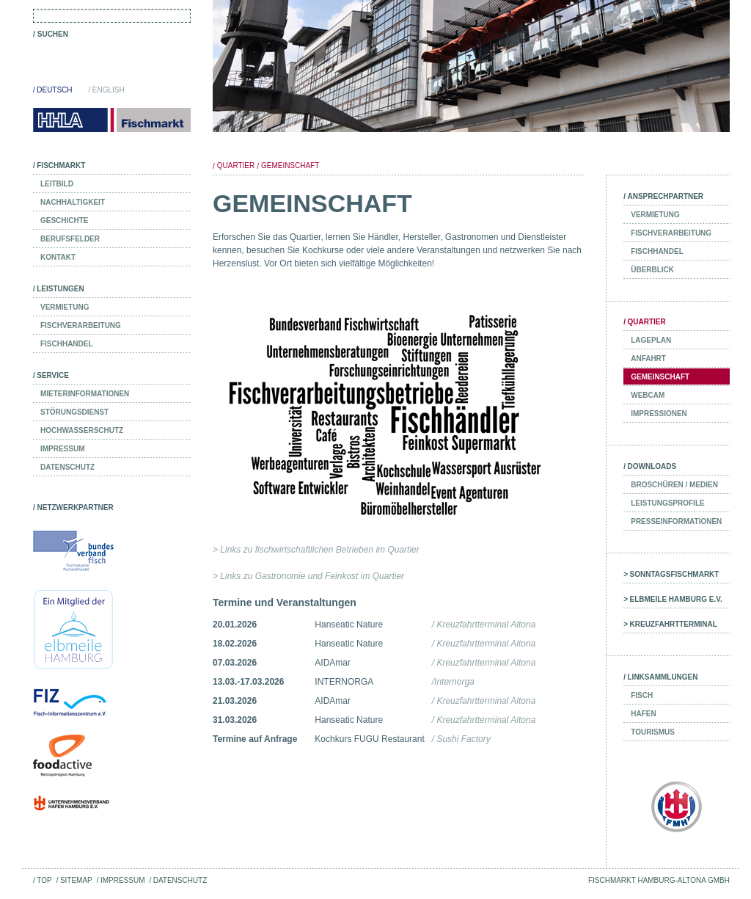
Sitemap (76, 880)
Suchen (52, 34)
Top (44, 880)
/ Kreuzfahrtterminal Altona (484, 624)
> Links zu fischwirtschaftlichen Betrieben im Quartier (316, 550)
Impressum (122, 880)
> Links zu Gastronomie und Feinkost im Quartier (308, 576)
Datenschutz (180, 880)
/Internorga (453, 682)
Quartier (235, 165)
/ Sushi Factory (461, 739)
